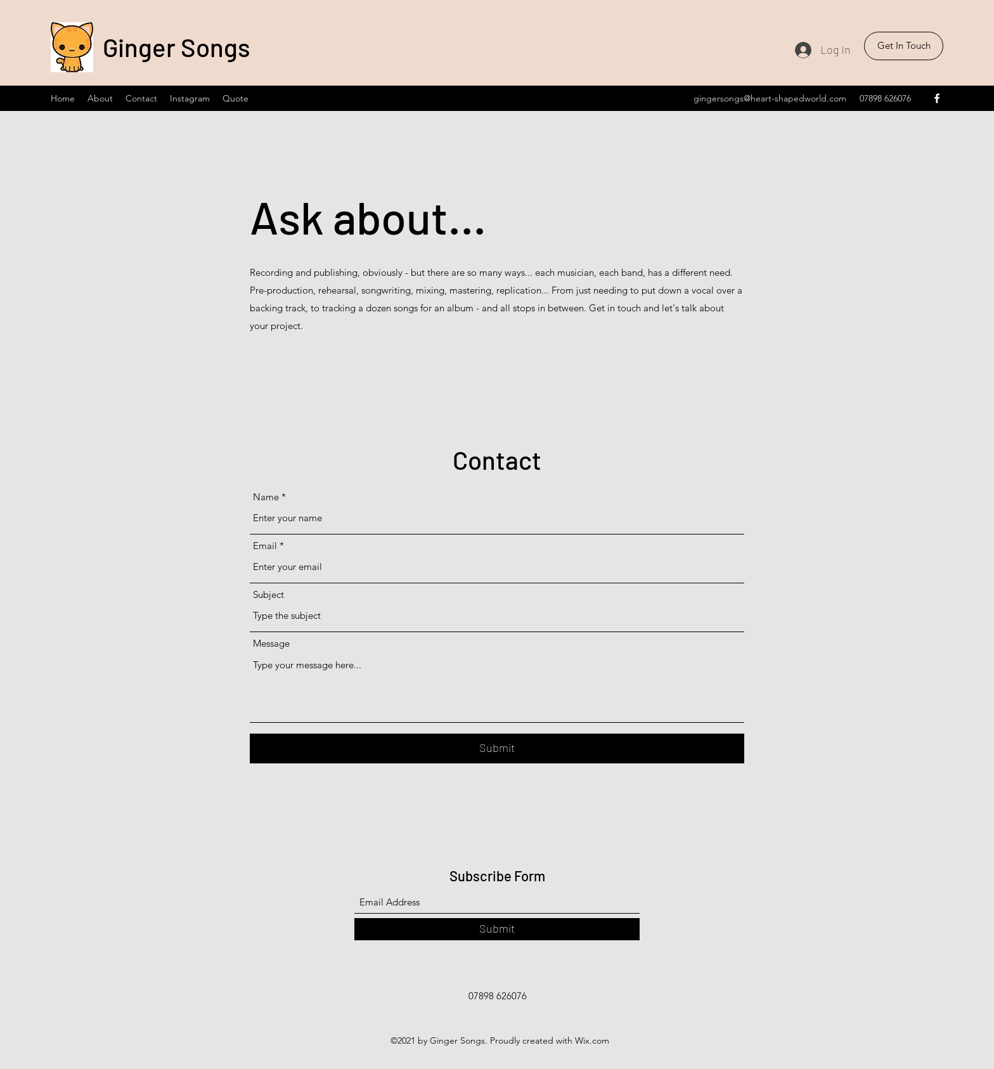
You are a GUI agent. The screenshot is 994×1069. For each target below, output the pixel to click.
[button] (903, 46)
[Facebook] (937, 98)
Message (271, 643)
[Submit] (497, 748)
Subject (268, 594)
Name (266, 497)
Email (265, 545)
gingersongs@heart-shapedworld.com (770, 98)
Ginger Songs (176, 47)
